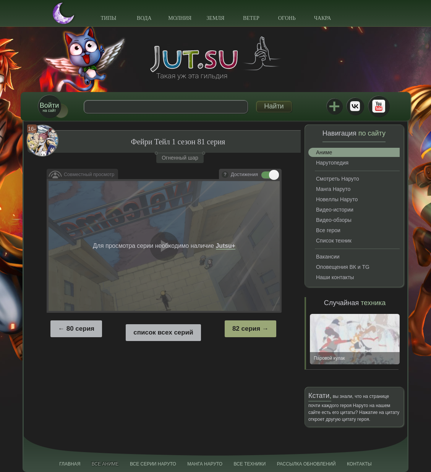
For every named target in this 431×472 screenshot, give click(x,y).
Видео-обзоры (334, 220)
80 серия (80, 328)
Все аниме (105, 464)
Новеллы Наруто (337, 199)
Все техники (249, 464)
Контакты (359, 464)
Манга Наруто (333, 189)
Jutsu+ (334, 106)
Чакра (322, 18)
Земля (216, 18)
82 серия (246, 328)
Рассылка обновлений (306, 464)
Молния (179, 18)
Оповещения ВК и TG (342, 267)
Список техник (334, 241)
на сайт (49, 107)
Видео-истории (334, 210)
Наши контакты (335, 277)
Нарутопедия (332, 163)
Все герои (328, 230)
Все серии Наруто (153, 464)
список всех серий (163, 332)
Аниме (324, 152)
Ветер (251, 18)
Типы (108, 18)
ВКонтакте (355, 106)
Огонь (287, 18)
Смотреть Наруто (337, 179)
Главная (69, 464)
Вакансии (328, 257)
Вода (144, 18)
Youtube (378, 106)
